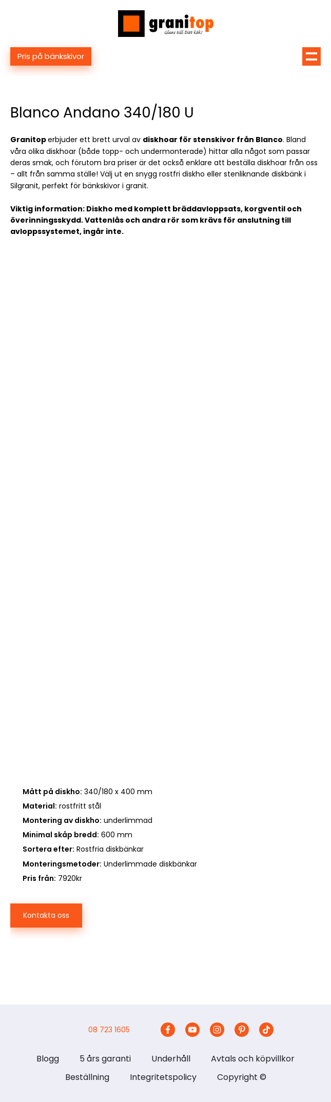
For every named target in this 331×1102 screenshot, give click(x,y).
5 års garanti (105, 1059)
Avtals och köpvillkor (253, 1059)
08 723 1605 (109, 1030)
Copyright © (241, 1077)
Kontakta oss (46, 915)
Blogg (47, 1059)
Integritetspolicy (163, 1077)
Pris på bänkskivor (50, 56)
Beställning (87, 1077)
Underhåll (170, 1059)
